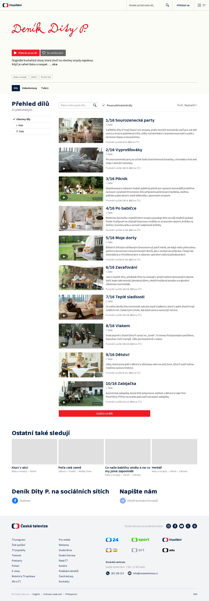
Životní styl (46, 77)
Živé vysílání (18, 544)
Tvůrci (44, 88)
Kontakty (64, 581)
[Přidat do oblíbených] (53, 53)
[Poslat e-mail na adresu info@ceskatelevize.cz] (143, 573)
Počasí (15, 565)
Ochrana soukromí (52, 594)
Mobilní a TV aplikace (23, 576)
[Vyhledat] (94, 105)
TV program (18, 539)
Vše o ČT (16, 581)
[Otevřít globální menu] (201, 5)
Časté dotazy (66, 576)
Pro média (64, 539)
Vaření (34, 77)
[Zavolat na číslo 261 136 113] (115, 573)
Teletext (16, 555)
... (53, 64)
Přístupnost (71, 594)
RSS (195, 594)
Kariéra (63, 565)
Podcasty (17, 560)
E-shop (16, 571)
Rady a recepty (20, 77)
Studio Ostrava (67, 555)
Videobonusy (29, 88)
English (36, 594)
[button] (82, 131)
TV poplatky (18, 550)
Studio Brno (65, 550)
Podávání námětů (68, 571)
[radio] (31, 119)
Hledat (166, 6)
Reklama (64, 544)
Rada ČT (63, 560)
